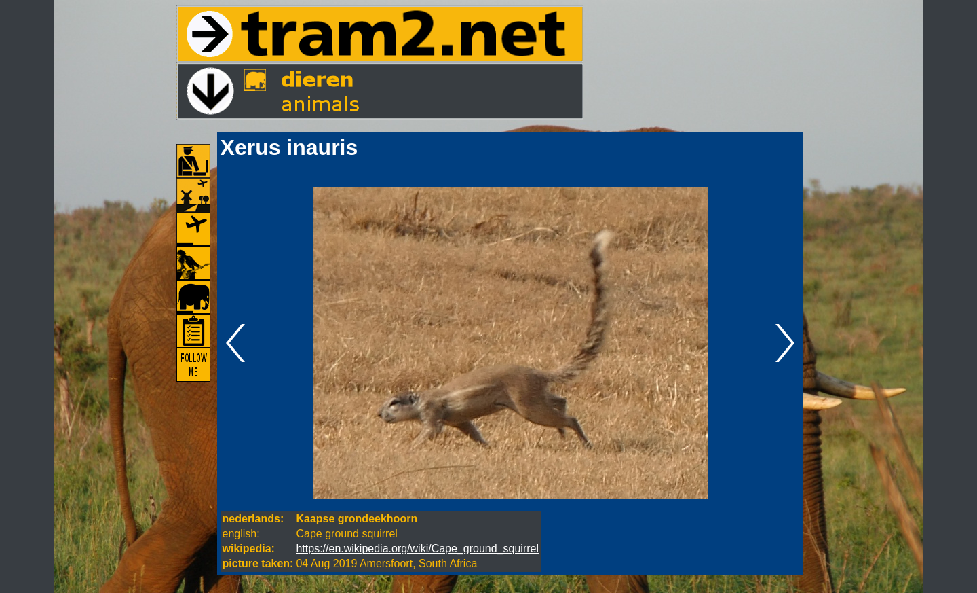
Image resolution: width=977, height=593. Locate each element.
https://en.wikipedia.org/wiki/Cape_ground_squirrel (417, 548)
